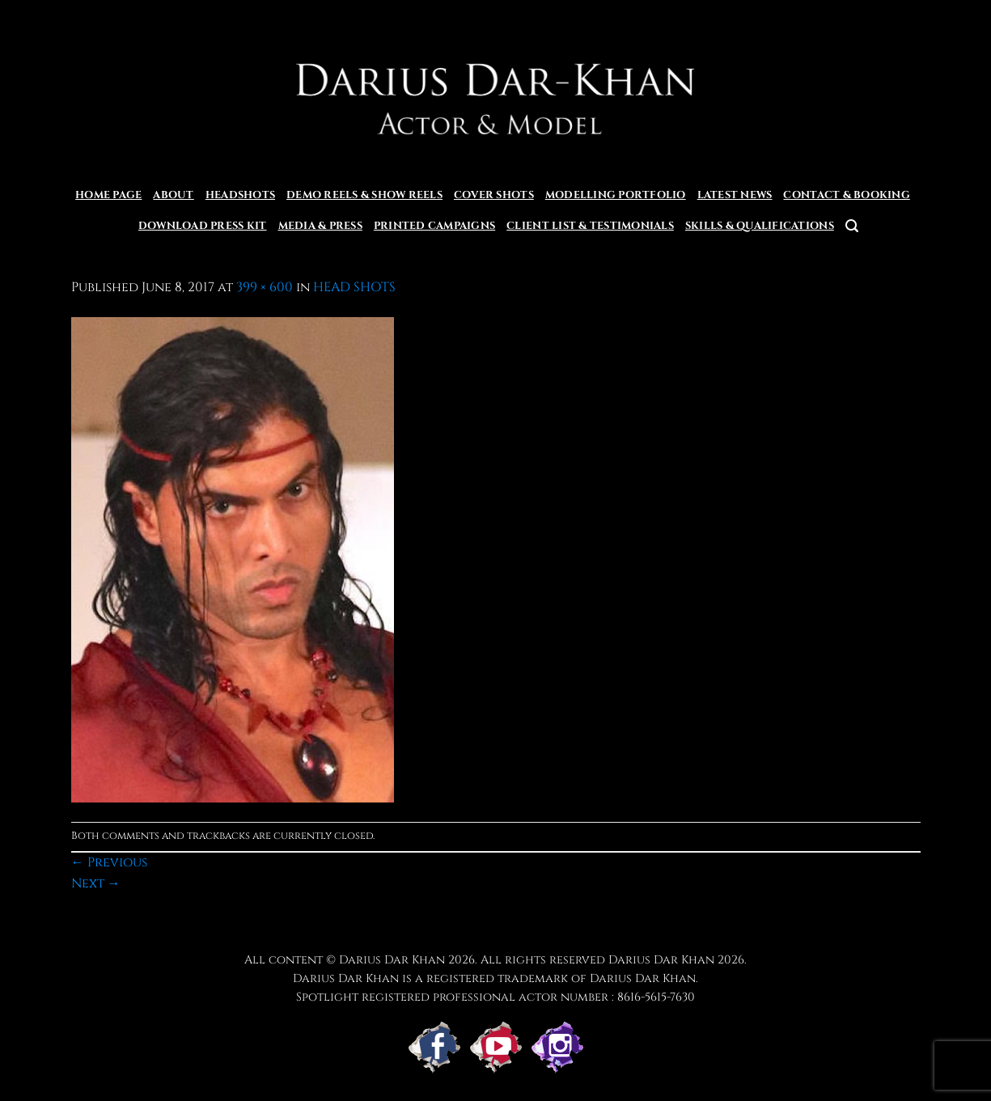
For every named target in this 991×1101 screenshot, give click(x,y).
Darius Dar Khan (661, 960)
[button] (851, 226)
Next (96, 883)
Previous (109, 862)
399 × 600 (264, 287)
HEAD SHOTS (354, 287)
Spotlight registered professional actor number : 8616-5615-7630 (495, 997)
